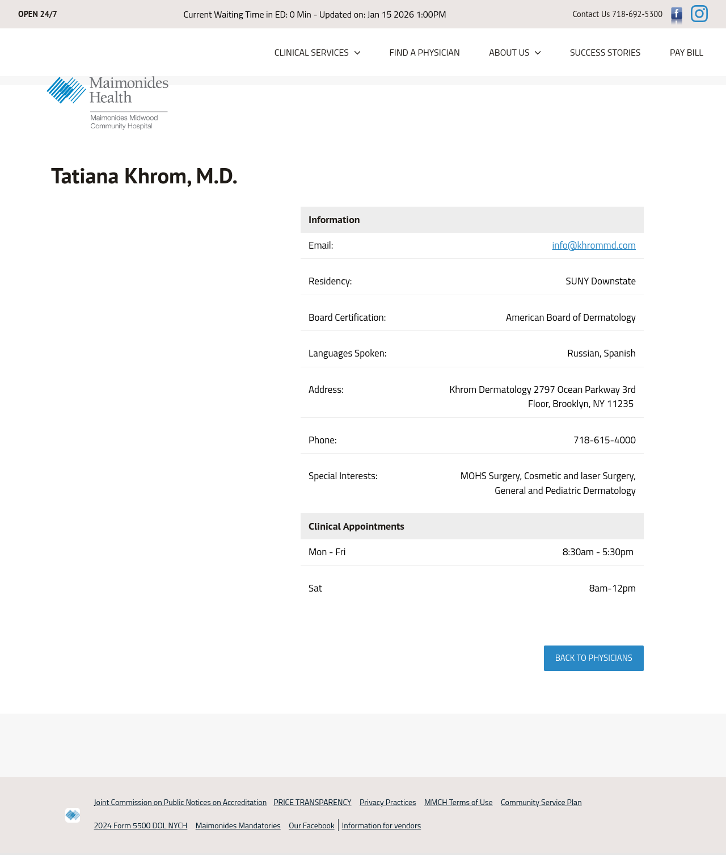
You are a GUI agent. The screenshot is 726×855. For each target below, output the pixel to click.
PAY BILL (686, 53)
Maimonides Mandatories (238, 825)
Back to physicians (593, 658)
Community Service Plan (541, 802)
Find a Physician (424, 53)
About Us (509, 53)
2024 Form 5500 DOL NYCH (141, 825)
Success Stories (605, 53)
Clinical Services (312, 53)
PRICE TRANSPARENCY (312, 802)
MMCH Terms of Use (458, 802)
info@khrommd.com (594, 245)
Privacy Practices (388, 802)
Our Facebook (311, 825)
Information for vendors (381, 825)
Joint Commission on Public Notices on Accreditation (180, 802)
